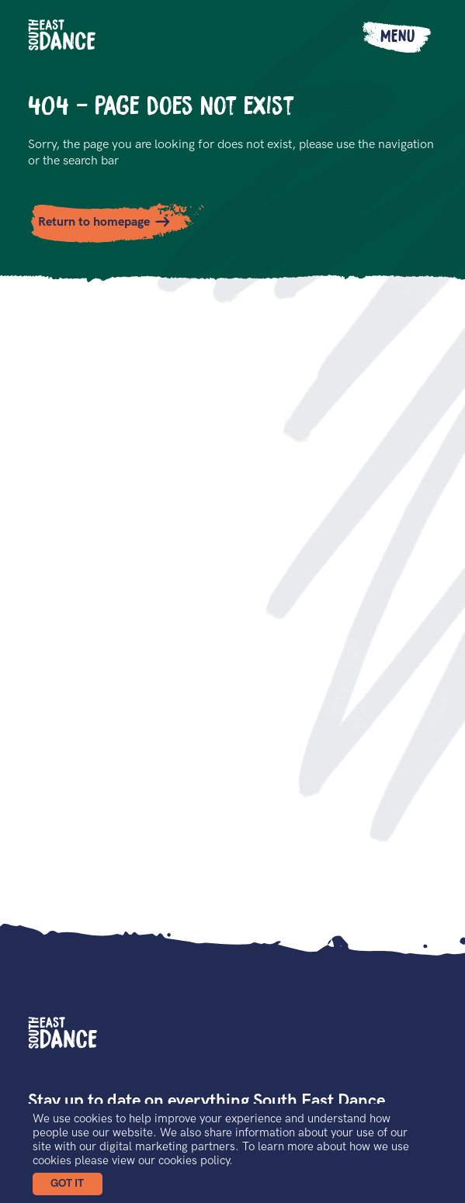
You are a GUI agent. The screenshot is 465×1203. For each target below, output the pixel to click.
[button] (67, 1184)
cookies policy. (195, 1160)
